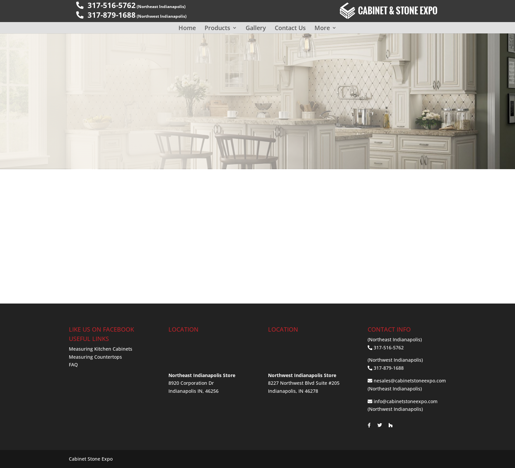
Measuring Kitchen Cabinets (100, 349)
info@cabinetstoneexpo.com (405, 401)
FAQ (73, 364)
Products (217, 27)
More (322, 27)
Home (187, 27)
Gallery (256, 27)
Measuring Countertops (95, 357)
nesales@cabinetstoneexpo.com (410, 380)
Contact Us (290, 27)
